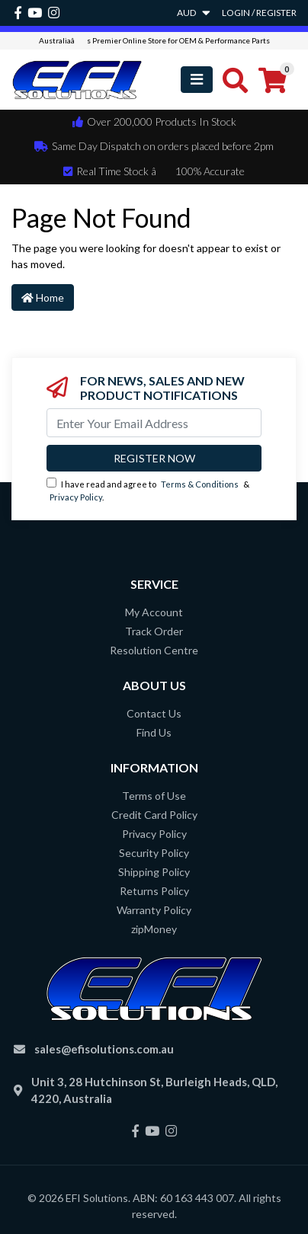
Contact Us (154, 713)
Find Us (154, 732)
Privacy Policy (76, 497)
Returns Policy (154, 890)
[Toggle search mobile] (231, 79)
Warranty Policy (154, 909)
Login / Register (259, 12)
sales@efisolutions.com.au (104, 1049)
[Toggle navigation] (197, 79)
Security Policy (154, 852)
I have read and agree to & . (148, 490)
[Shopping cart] (273, 79)
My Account (154, 612)
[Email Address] (154, 422)
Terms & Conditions (200, 484)
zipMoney (154, 928)
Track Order (154, 631)
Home (42, 297)
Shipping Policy (154, 871)
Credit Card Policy (154, 814)
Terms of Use (154, 795)
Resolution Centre (154, 650)
